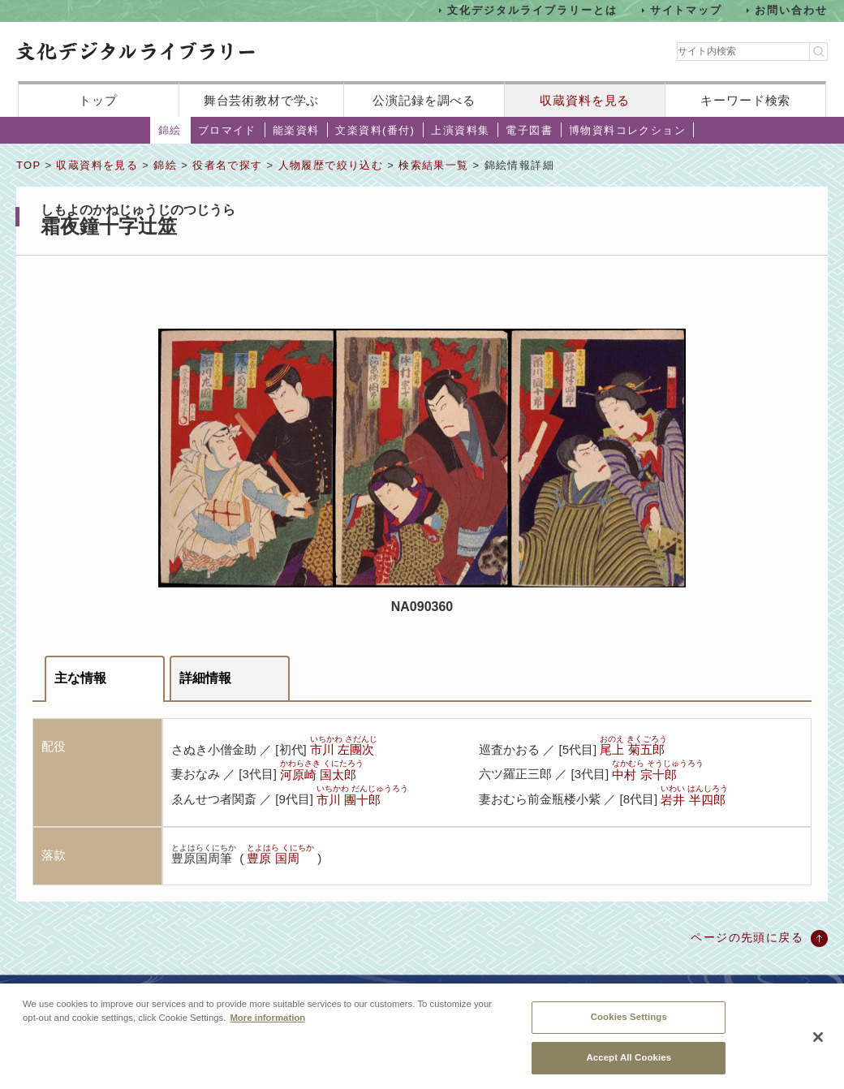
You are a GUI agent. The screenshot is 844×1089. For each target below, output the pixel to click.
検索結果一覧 (433, 165)
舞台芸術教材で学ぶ (262, 100)
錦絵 (170, 130)
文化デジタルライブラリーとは (532, 10)
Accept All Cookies (628, 1067)
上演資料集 (460, 130)
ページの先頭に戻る (747, 937)
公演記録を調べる (424, 100)
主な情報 (80, 678)
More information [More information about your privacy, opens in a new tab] (267, 1028)
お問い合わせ (791, 10)
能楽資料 (296, 130)
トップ (98, 100)
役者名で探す (227, 165)
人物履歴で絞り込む (331, 165)
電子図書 (529, 130)
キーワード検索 (745, 100)
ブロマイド (227, 130)
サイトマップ (686, 10)
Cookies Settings (629, 1027)
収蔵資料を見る (585, 100)
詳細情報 (205, 678)
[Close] (818, 1047)
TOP (28, 165)
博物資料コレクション (627, 130)
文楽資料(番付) (375, 130)
